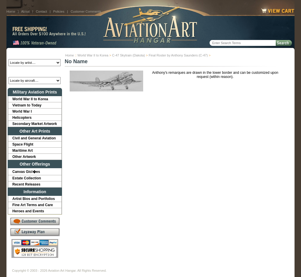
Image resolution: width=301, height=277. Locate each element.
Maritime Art (22, 150)
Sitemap (176, 266)
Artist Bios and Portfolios (33, 199)
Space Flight (22, 144)
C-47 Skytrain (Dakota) (128, 55)
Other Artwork (24, 157)
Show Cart (196, 266)
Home (10, 11)
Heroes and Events (28, 211)
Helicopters (21, 118)
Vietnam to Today (26, 105)
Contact (41, 11)
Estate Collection (26, 178)
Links (115, 266)
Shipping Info (135, 266)
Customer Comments (86, 11)
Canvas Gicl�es (26, 172)
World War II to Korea (93, 55)
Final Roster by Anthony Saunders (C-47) (178, 55)
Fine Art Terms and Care (32, 205)
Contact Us (56, 266)
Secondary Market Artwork (34, 124)
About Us (34, 266)
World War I (22, 111)
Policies (58, 11)
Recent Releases (26, 184)
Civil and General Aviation (34, 138)
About (25, 11)
